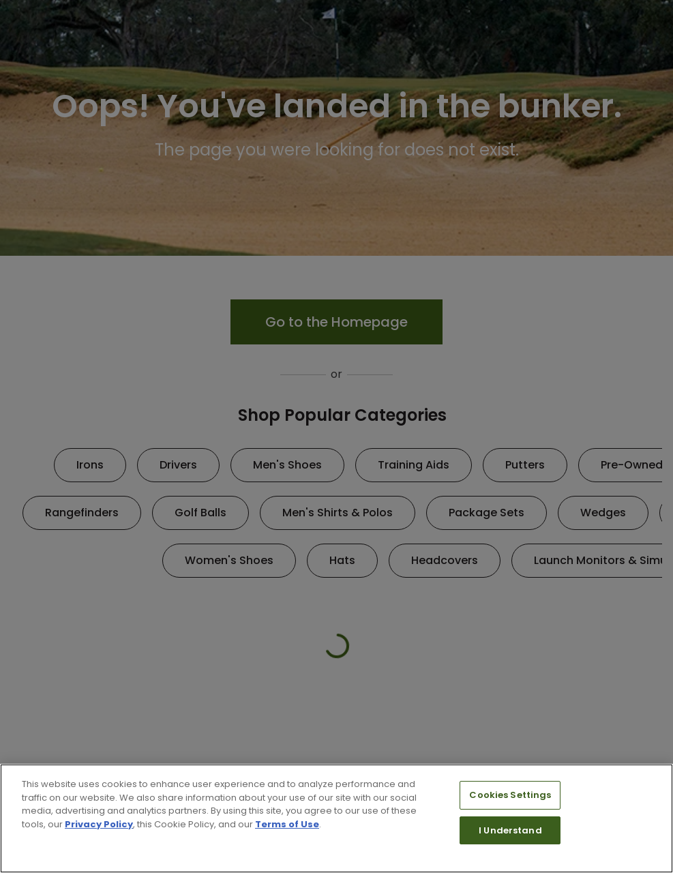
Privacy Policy (99, 824)
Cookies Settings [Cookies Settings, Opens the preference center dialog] (510, 794)
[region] (336, 818)
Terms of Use (287, 824)
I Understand (510, 830)
